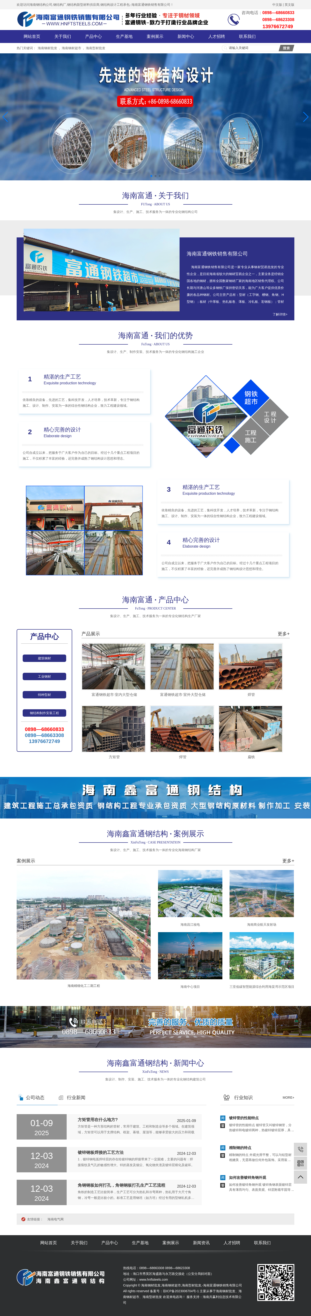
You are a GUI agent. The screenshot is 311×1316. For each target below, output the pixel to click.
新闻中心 (185, 36)
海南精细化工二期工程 (84, 986)
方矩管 (114, 757)
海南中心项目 (190, 987)
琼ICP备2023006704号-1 (181, 1291)
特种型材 (44, 695)
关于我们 (62, 36)
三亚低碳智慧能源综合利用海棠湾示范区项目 (262, 987)
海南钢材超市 (71, 48)
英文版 (289, 4)
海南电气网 (55, 1219)
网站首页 (32, 36)
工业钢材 (44, 676)
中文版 (277, 4)
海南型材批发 (95, 48)
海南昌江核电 (190, 924)
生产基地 (124, 36)
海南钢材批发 (47, 48)
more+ (288, 1097)
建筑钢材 (44, 658)
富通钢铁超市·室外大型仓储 (182, 695)
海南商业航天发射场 (261, 924)
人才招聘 (216, 36)
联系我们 (247, 36)
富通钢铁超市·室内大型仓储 (114, 695)
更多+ (284, 633)
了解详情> (280, 314)
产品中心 (93, 36)
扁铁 (251, 757)
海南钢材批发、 (227, 1291)
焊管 (251, 695)
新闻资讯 (201, 1242)
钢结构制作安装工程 (44, 713)
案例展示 (155, 36)
